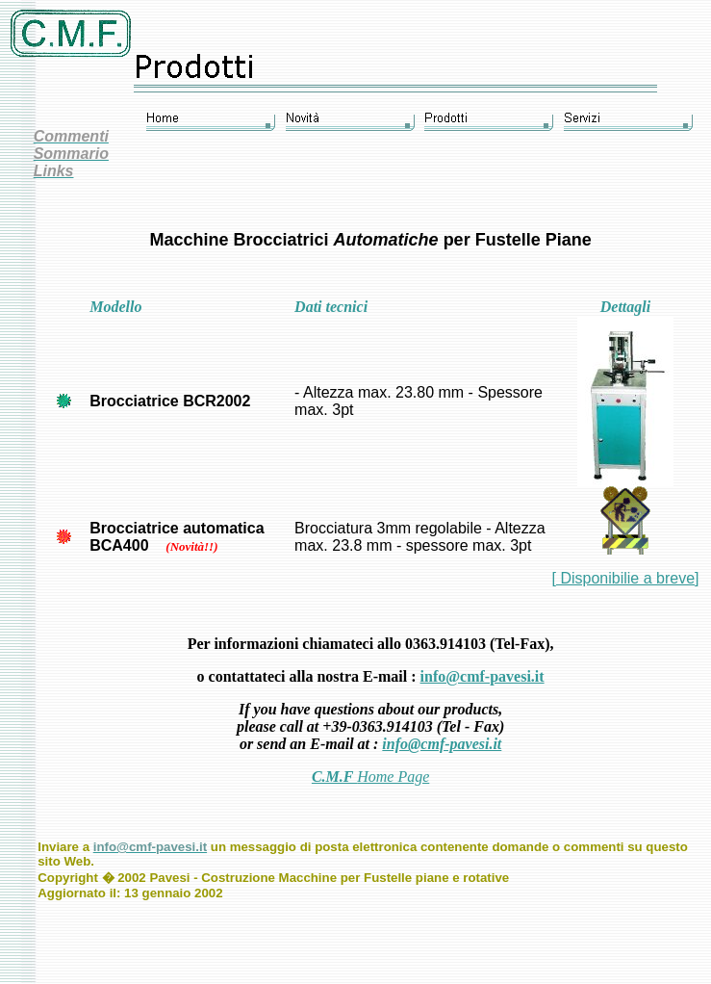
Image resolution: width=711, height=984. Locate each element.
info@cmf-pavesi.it (482, 676)
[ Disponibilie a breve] (625, 578)
